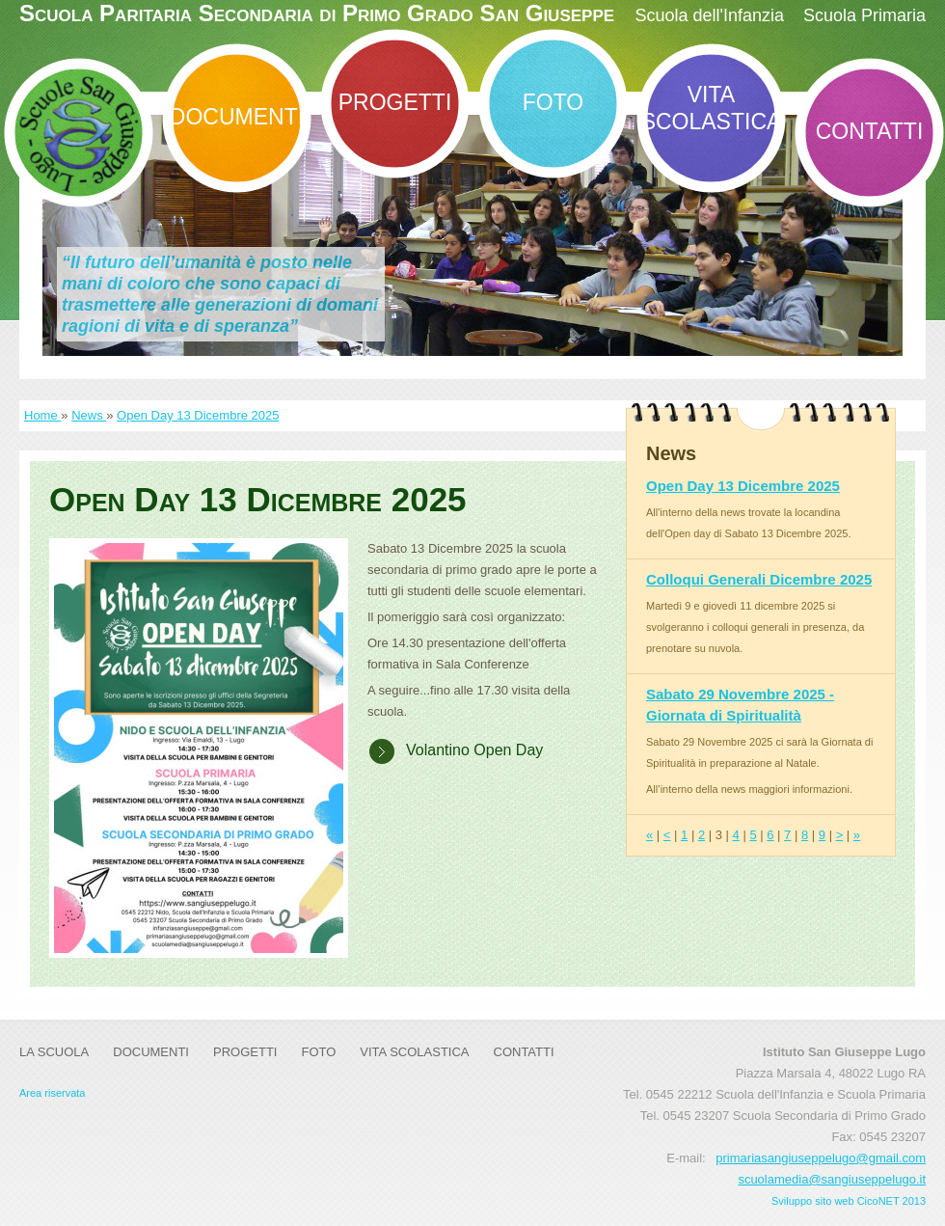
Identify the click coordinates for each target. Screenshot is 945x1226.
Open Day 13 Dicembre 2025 (198, 415)
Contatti (870, 131)
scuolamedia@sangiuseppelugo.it (832, 1179)
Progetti (395, 102)
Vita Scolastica (711, 108)
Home (42, 415)
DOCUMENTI (237, 116)
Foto (553, 102)
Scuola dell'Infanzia (709, 15)
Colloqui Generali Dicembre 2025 (759, 579)
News (88, 415)
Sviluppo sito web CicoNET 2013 (848, 1201)
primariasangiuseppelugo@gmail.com (821, 1158)
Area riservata (52, 1093)
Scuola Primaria (864, 15)
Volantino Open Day (474, 750)
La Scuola (54, 1052)
